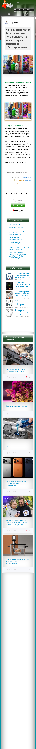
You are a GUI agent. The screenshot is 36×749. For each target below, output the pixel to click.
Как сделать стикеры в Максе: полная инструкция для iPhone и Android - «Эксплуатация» (16, 522)
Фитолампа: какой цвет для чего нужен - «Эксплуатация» (16, 407)
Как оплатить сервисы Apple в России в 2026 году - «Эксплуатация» (16, 484)
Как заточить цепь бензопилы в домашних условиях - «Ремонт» (16, 370)
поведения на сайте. (26, 183)
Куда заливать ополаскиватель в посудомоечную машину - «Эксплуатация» (16, 445)
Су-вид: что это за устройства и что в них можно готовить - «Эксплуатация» (17, 561)
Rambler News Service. (11, 174)
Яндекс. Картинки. (27, 177)
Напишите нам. (27, 180)
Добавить (18, 201)
